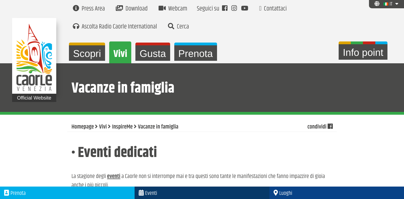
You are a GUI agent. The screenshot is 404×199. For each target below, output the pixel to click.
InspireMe (122, 127)
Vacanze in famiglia (158, 127)
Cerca (178, 27)
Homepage (82, 127)
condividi (320, 127)
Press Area (89, 9)
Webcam (173, 9)
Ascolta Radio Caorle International (115, 27)
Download (132, 9)
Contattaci (273, 9)
